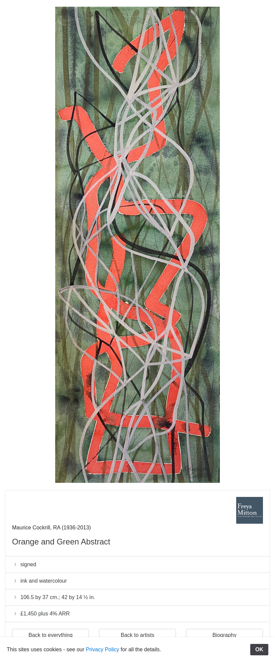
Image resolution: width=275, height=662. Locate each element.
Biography (224, 635)
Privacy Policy (102, 649)
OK (259, 649)
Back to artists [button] (137, 635)
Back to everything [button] (50, 635)
